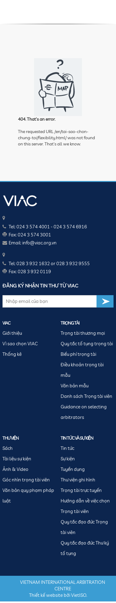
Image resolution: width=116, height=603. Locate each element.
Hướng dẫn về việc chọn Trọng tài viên (85, 506)
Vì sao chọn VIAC (20, 344)
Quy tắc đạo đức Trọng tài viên (84, 527)
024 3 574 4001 (33, 227)
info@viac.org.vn (39, 243)
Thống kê (12, 354)
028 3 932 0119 (34, 271)
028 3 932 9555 (73, 263)
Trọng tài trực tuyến (81, 490)
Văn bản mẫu (74, 386)
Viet (75, 595)
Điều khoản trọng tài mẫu (82, 370)
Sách (7, 448)
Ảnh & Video (15, 469)
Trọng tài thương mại (83, 333)
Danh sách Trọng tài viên (86, 396)
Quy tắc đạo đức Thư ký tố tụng (85, 548)
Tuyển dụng (73, 469)
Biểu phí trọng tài (78, 354)
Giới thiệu (12, 333)
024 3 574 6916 (70, 227)
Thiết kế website (46, 595)
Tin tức (67, 448)
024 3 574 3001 (34, 235)
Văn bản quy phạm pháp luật (28, 495)
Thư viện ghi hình (78, 480)
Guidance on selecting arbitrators (84, 412)
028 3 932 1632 (33, 263)
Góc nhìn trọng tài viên (26, 480)
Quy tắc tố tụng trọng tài (87, 344)
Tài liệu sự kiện (16, 459)
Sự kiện (68, 459)
